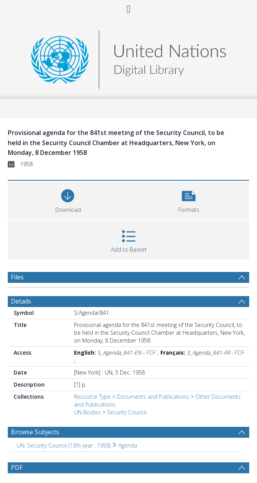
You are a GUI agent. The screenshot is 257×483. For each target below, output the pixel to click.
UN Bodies (87, 412)
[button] (188, 199)
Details (21, 301)
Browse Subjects (35, 432)
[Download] (68, 199)
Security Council (126, 412)
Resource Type (92, 396)
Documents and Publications (153, 396)
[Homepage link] (128, 57)
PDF (151, 352)
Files (17, 277)
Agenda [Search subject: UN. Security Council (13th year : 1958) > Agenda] (127, 445)
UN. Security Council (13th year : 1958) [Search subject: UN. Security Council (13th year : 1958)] (64, 445)
